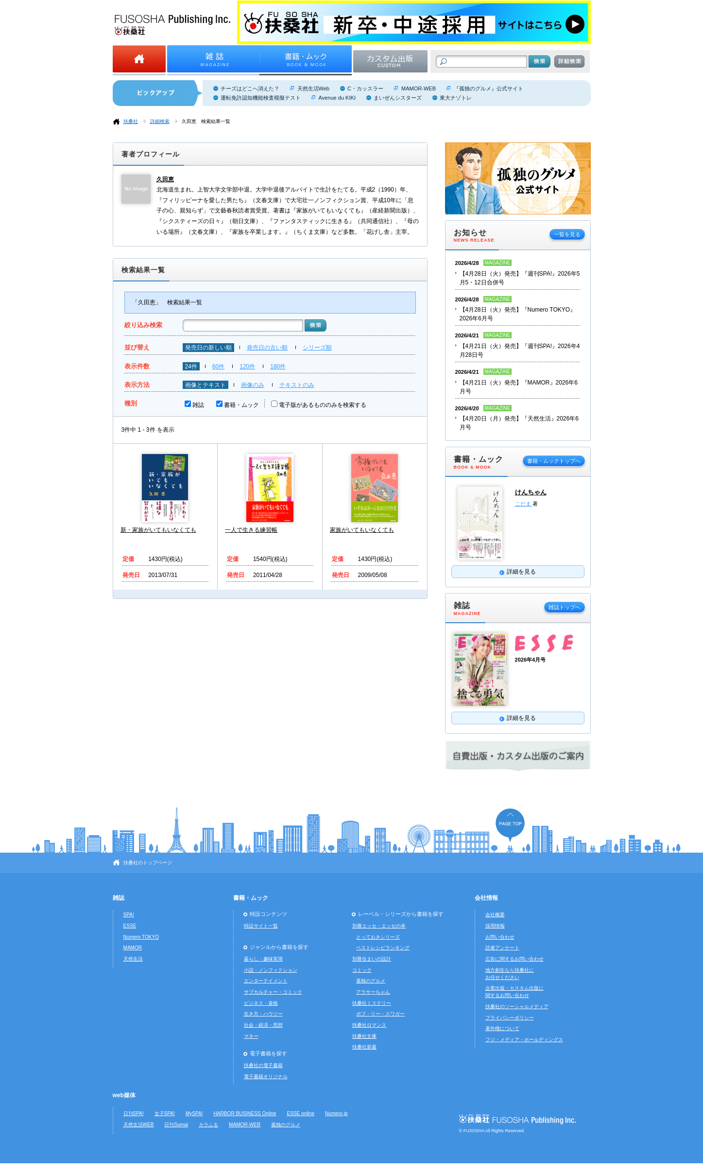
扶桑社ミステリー (371, 1003)
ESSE (130, 925)
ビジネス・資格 (261, 1003)
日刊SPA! (133, 1113)
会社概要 (495, 914)
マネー (251, 1036)
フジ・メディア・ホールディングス (524, 1039)
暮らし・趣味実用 (263, 959)
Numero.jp (336, 1113)
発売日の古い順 (267, 347)
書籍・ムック (241, 405)
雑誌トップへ (565, 607)
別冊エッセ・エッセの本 (379, 925)
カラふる (208, 1124)
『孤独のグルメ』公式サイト (488, 88)
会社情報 (486, 897)
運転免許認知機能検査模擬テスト (261, 98)
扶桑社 (130, 121)
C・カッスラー (365, 88)
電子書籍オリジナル (266, 1076)
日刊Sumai (176, 1124)
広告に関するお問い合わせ (514, 959)
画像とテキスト (205, 385)
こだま (523, 504)
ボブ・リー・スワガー (380, 1013)
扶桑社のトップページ (147, 862)
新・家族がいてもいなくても (158, 529)
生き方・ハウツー (263, 1013)
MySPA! (194, 1113)
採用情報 (495, 925)
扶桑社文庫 (364, 1036)
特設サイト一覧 (261, 925)
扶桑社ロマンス (369, 1025)
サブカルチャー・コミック (273, 992)
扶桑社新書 (364, 1047)
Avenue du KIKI (337, 98)
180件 (278, 366)
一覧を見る (567, 234)
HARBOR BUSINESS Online (245, 1113)
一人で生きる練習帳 (251, 529)
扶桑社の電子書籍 (263, 1065)
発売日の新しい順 (208, 347)
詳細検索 (160, 121)
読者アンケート (502, 947)
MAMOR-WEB (418, 88)
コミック (362, 970)
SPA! (128, 914)
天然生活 (133, 959)
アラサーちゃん (373, 992)
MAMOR (132, 947)
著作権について (502, 1028)
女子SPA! (164, 1113)
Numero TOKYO (141, 937)
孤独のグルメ (370, 980)
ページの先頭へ (510, 825)
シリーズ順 (317, 347)
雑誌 (198, 405)
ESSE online (300, 1113)
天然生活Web (313, 88)
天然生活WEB (138, 1124)
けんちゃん (531, 492)
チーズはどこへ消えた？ (250, 88)
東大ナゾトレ (456, 98)
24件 (191, 366)
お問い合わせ (499, 937)
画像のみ (252, 385)
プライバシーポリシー (509, 1017)
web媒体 (124, 1095)
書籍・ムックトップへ (554, 461)
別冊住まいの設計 (371, 959)
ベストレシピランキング (383, 947)
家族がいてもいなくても (362, 529)
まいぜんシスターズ (398, 98)
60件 (218, 366)
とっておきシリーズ (378, 937)
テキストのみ (296, 385)
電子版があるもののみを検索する (322, 405)
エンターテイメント (266, 980)
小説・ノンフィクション (270, 970)
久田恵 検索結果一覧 (206, 121)
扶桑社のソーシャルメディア (517, 1006)
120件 (247, 366)
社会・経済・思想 (263, 1025)
